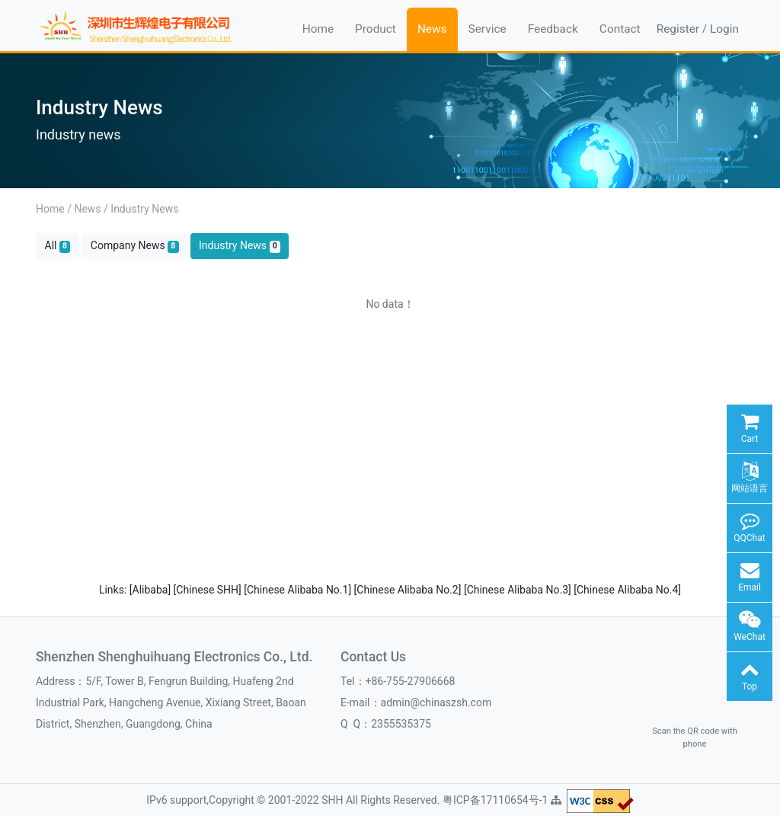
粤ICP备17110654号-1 (497, 800)
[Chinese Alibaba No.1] (298, 590)
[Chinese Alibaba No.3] (519, 590)
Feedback (553, 29)
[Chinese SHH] (209, 590)
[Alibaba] (151, 590)
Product (375, 29)
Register (678, 29)
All (58, 245)
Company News (135, 245)
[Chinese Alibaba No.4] (627, 590)
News (432, 29)
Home (318, 29)
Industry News (144, 209)
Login (724, 29)
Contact (620, 29)
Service (487, 29)
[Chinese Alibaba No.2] (409, 590)
